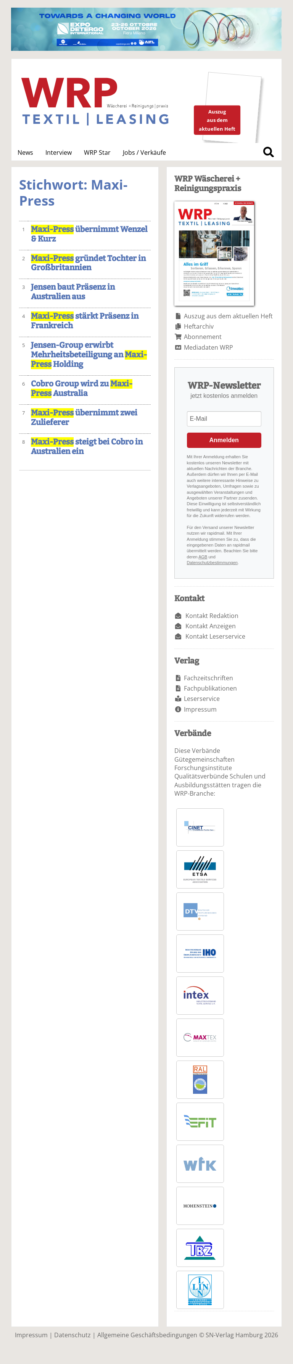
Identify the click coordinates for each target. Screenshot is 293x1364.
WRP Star (97, 152)
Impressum (200, 709)
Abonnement (203, 336)
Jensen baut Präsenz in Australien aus (73, 292)
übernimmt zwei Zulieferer (84, 417)
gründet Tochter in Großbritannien (88, 263)
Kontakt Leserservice (215, 636)
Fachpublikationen (210, 688)
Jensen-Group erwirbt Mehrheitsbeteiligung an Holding (89, 355)
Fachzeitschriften (208, 678)
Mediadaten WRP (208, 347)
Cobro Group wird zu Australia (81, 388)
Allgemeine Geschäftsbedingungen (147, 1335)
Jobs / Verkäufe (144, 152)
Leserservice (202, 698)
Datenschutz (72, 1335)
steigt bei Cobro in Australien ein (87, 446)
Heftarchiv (199, 326)
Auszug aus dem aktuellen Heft (228, 316)
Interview (58, 152)
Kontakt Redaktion (211, 615)
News (25, 152)
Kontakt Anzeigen (210, 626)
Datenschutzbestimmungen (212, 562)
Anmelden (224, 440)
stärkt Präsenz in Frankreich (84, 321)
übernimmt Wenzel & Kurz (89, 234)
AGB (202, 557)
